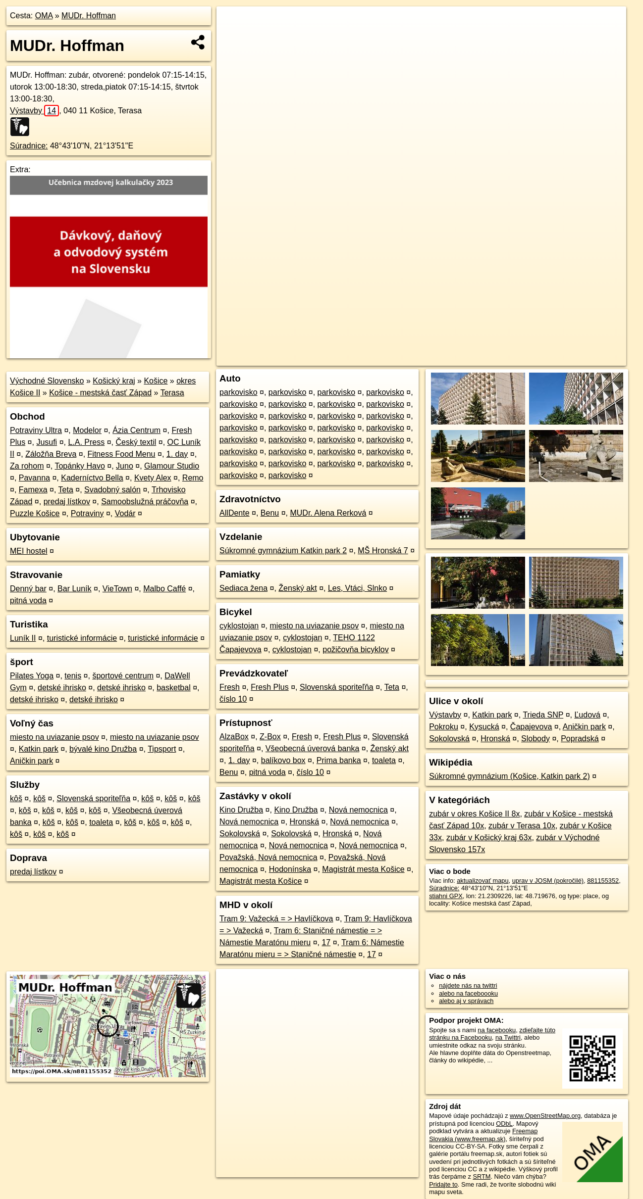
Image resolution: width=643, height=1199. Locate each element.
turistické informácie (82, 638)
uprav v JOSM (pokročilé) (548, 880)
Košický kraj (114, 381)
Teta (65, 489)
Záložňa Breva (50, 454)
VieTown (117, 588)
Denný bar (28, 588)
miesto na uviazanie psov (54, 737)
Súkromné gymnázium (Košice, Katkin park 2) (509, 776)
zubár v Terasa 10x (521, 825)
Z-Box (270, 736)
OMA (44, 15)
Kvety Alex (152, 478)
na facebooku (497, 1030)
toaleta (101, 822)
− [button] (233, 38)
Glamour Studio (171, 466)
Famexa (33, 489)
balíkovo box (283, 760)
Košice (155, 381)
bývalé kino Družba (103, 749)
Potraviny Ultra (36, 430)
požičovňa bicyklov (355, 649)
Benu (270, 513)
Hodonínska (290, 869)
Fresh (229, 687)
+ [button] (233, 23)
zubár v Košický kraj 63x (489, 837)
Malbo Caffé (164, 588)
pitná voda (28, 600)
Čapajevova (531, 726)
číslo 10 (233, 699)
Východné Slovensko (47, 381)
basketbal (174, 687)
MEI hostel (29, 551)
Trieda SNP (543, 715)
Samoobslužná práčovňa (144, 501)
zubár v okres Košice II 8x (474, 814)
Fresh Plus (269, 687)
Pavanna (34, 478)
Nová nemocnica (358, 810)
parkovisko (238, 392)
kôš (16, 798)
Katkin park (38, 749)
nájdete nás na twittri (468, 985)
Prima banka (339, 760)
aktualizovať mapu (482, 880)
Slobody (535, 738)
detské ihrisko (62, 687)
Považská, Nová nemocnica (268, 857)
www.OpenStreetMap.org (545, 1115)
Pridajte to (443, 1184)
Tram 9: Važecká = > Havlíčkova (276, 918)
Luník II (23, 638)
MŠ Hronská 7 (383, 550)
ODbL (504, 1123)
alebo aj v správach (466, 1001)
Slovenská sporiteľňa (93, 798)
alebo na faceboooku (468, 993)
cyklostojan (239, 626)
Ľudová (587, 715)
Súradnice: (29, 146)
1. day (177, 454)
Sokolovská (239, 833)
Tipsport (162, 749)
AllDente (234, 513)
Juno (124, 466)
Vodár (125, 513)
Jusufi (46, 442)
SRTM (481, 1176)
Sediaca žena (243, 588)
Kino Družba (241, 810)
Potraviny (87, 513)
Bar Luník (74, 588)
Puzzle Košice (35, 513)
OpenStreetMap (458, 358)
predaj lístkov (67, 501)
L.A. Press (86, 442)
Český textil (135, 442)
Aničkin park (31, 761)
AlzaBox (234, 736)
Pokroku (443, 726)
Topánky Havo (79, 466)
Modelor (87, 430)
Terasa (172, 392)
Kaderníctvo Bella (92, 478)
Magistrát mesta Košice (363, 869)
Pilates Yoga (32, 675)
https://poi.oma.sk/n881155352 (583, 358)
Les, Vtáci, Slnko (357, 588)
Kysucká (484, 726)
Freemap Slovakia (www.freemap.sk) (483, 1134)
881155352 (603, 880)
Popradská (580, 738)
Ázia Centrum (136, 430)
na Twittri (508, 1037)
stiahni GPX (446, 896)
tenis (72, 675)
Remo (193, 478)
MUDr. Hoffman (88, 15)
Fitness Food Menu (122, 454)
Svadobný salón (112, 489)
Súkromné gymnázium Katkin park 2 (283, 550)
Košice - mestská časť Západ (100, 392)
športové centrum (123, 675)
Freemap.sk (509, 358)
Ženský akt (297, 588)
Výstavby (34, 110)
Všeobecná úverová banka (312, 748)
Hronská (305, 821)
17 (326, 942)
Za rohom (27, 466)
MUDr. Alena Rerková (328, 513)
